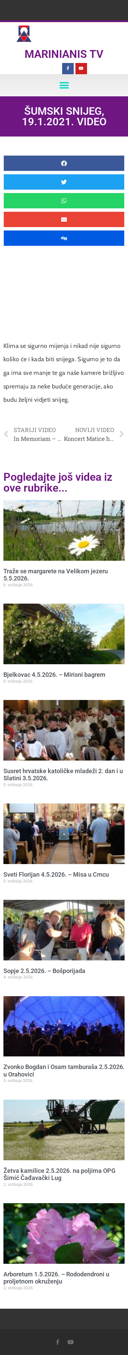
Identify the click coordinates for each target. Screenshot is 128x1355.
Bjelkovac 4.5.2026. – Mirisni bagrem (54, 674)
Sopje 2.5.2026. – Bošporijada (44, 970)
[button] (64, 85)
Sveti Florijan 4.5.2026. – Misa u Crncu (56, 874)
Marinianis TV (64, 54)
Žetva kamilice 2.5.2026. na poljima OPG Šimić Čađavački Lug (59, 1174)
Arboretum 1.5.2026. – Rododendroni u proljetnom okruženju (56, 1278)
